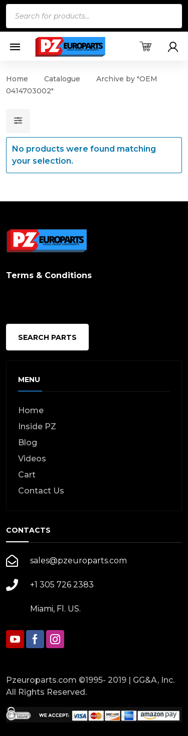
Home (17, 78)
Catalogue (62, 78)
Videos (32, 458)
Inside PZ (37, 426)
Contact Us (41, 491)
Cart (27, 474)
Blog (27, 442)
